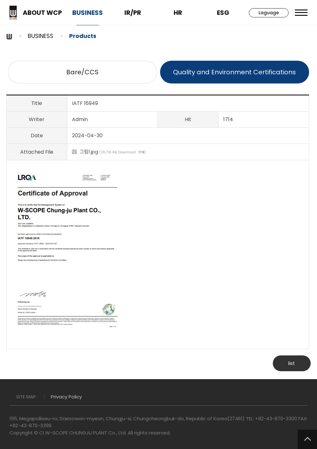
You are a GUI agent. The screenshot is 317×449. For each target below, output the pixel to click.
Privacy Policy (66, 396)
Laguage (269, 12)
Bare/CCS (82, 72)
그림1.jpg (89, 151)
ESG (223, 12)
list (291, 363)
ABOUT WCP (42, 12)
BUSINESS (87, 12)
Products (82, 36)
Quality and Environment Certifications (234, 72)
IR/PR (132, 12)
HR (178, 12)
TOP (307, 439)
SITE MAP (26, 396)
